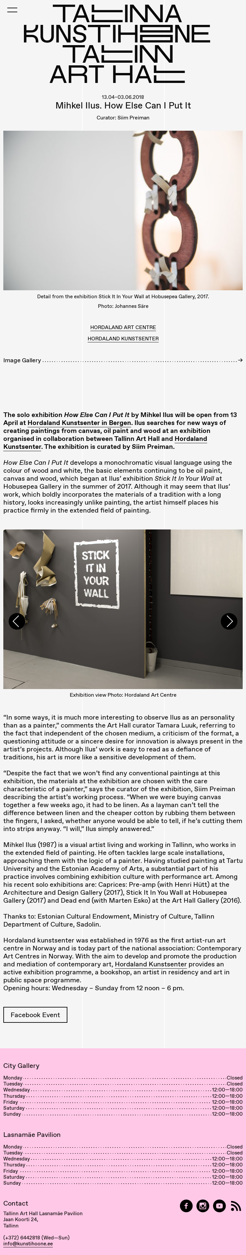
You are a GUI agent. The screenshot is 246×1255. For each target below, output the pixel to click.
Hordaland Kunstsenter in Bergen (79, 422)
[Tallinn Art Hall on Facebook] (186, 1206)
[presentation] (17, 621)
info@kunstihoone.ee (28, 1243)
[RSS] (236, 1206)
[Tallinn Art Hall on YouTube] (219, 1206)
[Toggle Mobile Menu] (12, 10)
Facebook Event (35, 1015)
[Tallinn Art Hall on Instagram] (202, 1206)
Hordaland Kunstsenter (151, 964)
